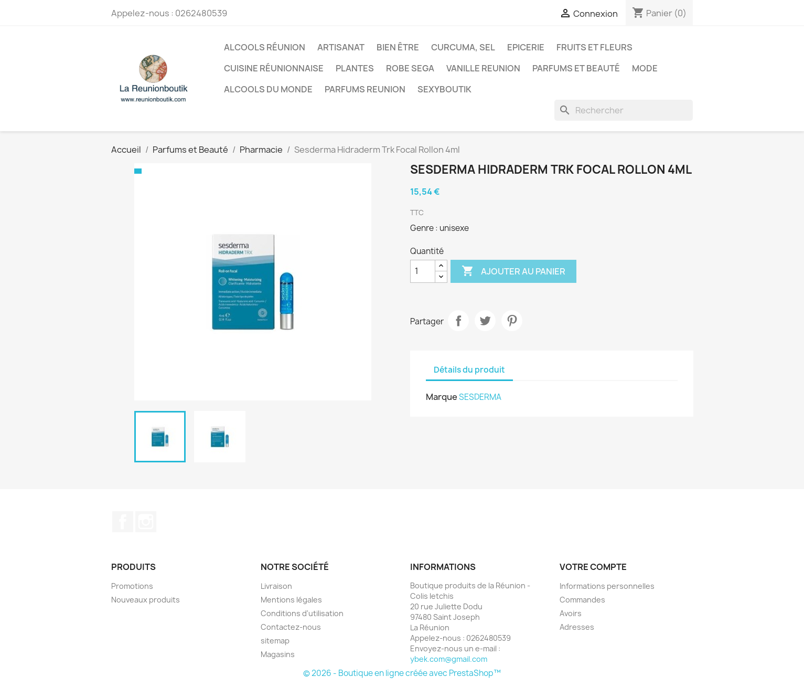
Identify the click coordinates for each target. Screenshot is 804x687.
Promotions (132, 586)
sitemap (275, 641)
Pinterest (511, 320)
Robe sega (410, 68)
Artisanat (341, 47)
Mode (645, 68)
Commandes (582, 600)
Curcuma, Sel (463, 47)
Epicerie (525, 47)
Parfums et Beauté (576, 68)
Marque (441, 397)
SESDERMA (480, 397)
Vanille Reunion (483, 68)
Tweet (485, 320)
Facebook (122, 521)
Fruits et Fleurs (594, 47)
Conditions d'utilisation (302, 613)
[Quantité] (422, 271)
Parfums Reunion (365, 89)
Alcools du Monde (268, 89)
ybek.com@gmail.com (448, 659)
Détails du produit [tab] (469, 369)
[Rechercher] (623, 110)
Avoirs (571, 613)
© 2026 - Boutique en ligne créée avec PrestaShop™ (402, 673)
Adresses (577, 627)
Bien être (398, 47)
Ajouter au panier (513, 271)
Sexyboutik (444, 89)
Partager (458, 320)
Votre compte (593, 567)
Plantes (355, 68)
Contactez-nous (291, 627)
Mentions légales (291, 600)
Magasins (278, 654)
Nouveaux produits (145, 600)
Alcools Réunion (264, 47)
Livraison (276, 586)
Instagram (145, 521)
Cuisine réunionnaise (274, 68)
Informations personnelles (607, 586)
